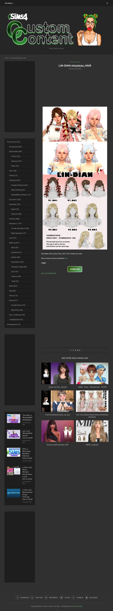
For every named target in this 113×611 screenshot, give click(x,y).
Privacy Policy (77, 603)
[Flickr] (65, 594)
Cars (12, 171)
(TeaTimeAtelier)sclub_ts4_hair (57, 415)
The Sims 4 (8, 3)
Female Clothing (19, 185)
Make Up (14, 243)
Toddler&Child (16, 319)
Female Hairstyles (20, 228)
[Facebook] (21, 594)
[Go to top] (56, 608)
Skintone (16, 161)
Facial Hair (14, 204)
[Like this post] (71, 350)
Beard (15, 209)
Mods (13, 286)
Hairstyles (15, 223)
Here (66, 258)
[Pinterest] (51, 594)
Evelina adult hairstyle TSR (57, 445)
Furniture (14, 219)
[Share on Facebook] (73, 350)
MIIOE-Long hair (92, 445)
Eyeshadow (17, 262)
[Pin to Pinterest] (77, 350)
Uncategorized (13, 324)
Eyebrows (16, 214)
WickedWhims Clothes (21, 195)
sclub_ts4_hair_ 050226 (58, 387)
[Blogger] (92, 594)
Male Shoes (17, 310)
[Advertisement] (74, 88)
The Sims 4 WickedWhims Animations (27, 417)
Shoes (13, 300)
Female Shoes (18, 305)
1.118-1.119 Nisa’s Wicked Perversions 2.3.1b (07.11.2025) (27, 471)
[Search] (107, 3)
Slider (15, 166)
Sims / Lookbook (17, 315)
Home (6, 58)
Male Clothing (18, 190)
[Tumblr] (78, 594)
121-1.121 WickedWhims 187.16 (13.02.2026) (27, 434)
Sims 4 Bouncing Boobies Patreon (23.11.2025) (27, 452)
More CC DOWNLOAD (48, 274)
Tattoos (16, 276)
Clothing (14, 180)
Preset (15, 156)
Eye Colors (15, 199)
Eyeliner (15, 257)
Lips (14, 271)
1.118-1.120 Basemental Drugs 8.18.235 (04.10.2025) (27, 491)
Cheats (13, 175)
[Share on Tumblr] (79, 350)
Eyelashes (16, 252)
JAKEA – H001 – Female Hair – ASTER (92, 387)
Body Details (15, 151)
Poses (13, 295)
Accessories (15, 147)
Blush (14, 247)
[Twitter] (36, 594)
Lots (12, 238)
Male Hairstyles (18, 233)
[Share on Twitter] (75, 351)
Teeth (15, 281)
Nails (12, 291)
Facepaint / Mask (18, 267)
